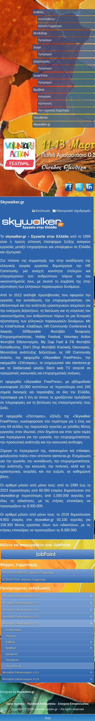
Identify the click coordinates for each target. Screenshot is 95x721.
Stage (37, 47)
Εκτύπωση (42, 210)
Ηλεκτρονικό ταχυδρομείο (73, 210)
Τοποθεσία (40, 117)
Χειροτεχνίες (41, 61)
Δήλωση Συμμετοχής (50, 26)
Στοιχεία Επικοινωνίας (73, 703)
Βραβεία (38, 89)
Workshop (40, 33)
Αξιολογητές (45, 103)
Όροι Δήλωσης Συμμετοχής (53, 110)
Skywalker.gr (41, 124)
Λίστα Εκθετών (46, 19)
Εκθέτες (38, 12)
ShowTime (40, 75)
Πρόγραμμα (45, 40)
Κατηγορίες (44, 96)
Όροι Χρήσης (15, 703)
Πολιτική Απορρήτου (41, 703)
